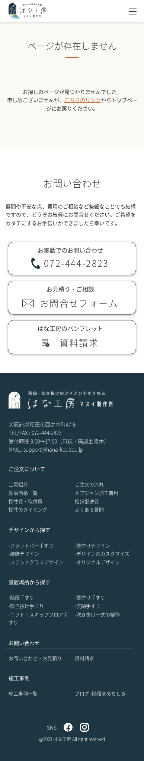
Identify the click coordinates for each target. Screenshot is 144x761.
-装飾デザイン (24, 553)
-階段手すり (21, 597)
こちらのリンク (82, 99)
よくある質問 (89, 509)
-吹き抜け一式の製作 (97, 614)
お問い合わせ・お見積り (35, 658)
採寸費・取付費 (25, 501)
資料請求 (84, 658)
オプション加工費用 (96, 492)
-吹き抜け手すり (26, 605)
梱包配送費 (87, 501)
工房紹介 (18, 484)
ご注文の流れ (89, 484)
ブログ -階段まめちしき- (101, 693)
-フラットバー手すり (31, 545)
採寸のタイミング (28, 509)
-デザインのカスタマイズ (102, 553)
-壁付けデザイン (92, 545)
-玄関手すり (87, 605)
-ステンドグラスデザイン (36, 562)
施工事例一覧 (23, 693)
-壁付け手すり (90, 597)
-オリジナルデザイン (97, 562)
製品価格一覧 (23, 492)
